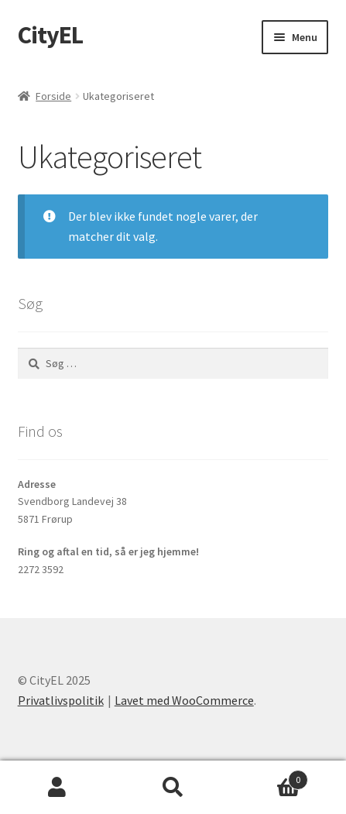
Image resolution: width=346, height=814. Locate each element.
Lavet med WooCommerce (184, 700)
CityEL (50, 34)
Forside (53, 96)
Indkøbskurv (269, 776)
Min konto (57, 787)
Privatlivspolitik (61, 700)
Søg (173, 787)
